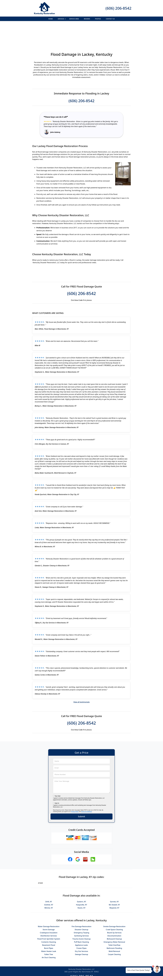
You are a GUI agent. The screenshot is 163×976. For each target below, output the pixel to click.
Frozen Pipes (81, 925)
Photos (98, 19)
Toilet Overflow (114, 922)
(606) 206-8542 (118, 8)
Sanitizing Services (81, 913)
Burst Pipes (48, 925)
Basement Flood (48, 922)
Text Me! (58, 773)
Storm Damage (49, 907)
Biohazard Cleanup (114, 916)
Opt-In (57, 781)
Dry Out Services (81, 929)
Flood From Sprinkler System (48, 916)
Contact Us (110, 19)
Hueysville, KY (81, 882)
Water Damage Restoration (48, 904)
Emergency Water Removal (114, 919)
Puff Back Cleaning (81, 919)
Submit (81, 794)
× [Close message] (150, 968)
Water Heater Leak (48, 929)
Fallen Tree (48, 932)
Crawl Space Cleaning (114, 907)
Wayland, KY (114, 885)
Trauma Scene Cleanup (81, 916)
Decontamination (114, 913)
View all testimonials (81, 679)
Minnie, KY (48, 885)
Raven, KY (81, 885)
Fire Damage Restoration (81, 904)
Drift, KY (48, 879)
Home (50, 19)
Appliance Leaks (81, 922)
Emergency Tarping (81, 910)
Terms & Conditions (86, 789)
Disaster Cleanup (81, 907)
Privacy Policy (74, 789)
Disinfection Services (48, 913)
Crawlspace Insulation (48, 910)
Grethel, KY (48, 882)
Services (62, 19)
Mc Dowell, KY (114, 882)
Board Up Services (114, 910)
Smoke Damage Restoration (114, 904)
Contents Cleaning (48, 919)
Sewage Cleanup (81, 932)
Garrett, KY (114, 879)
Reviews (87, 19)
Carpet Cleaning (114, 932)
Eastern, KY (81, 879)
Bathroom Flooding (114, 925)
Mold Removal (114, 929)
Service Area (74, 19)
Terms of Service (97, 971)
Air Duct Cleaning (49, 935)
